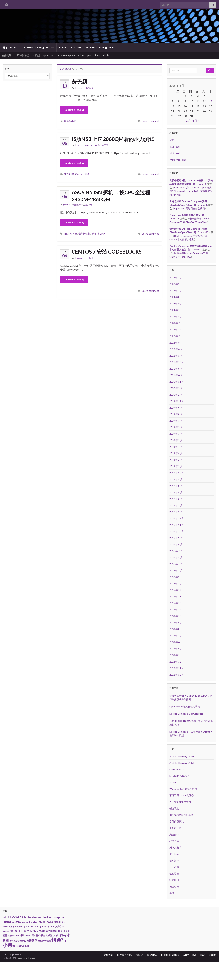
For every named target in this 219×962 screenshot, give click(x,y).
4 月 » (195, 120)
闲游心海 (89, 88)
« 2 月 (187, 120)
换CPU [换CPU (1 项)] (17, 941)
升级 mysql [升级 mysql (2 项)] (25, 935)
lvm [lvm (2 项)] (36, 922)
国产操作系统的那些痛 (181, 814)
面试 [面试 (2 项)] (27, 946)
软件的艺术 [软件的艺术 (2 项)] (18, 946)
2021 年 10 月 (176, 362)
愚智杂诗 (174, 834)
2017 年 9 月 (176, 479)
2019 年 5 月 (176, 427)
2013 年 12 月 (176, 609)
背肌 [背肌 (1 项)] (49, 941)
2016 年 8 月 (176, 544)
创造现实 (174, 808)
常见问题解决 (176, 821)
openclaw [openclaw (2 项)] (28, 926)
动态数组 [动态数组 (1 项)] (11, 935)
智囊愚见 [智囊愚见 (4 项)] (31, 940)
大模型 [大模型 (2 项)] (49, 935)
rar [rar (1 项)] (63, 926)
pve (89, 55)
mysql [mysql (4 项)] (42, 921)
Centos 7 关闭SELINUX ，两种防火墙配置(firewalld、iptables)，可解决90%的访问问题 (190, 191)
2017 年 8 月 (176, 485)
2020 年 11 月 (176, 381)
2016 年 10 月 (176, 531)
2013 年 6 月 (176, 642)
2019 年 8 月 (176, 414)
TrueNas (174, 782)
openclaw (48, 55)
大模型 (36, 55)
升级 (75, 233)
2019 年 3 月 (176, 433)
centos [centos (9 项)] (17, 917)
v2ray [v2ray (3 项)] (33, 930)
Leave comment (150, 121)
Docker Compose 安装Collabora (186, 713)
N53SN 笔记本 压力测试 (76, 174)
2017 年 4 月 (176, 492)
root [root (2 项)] (12, 930)
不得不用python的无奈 (181, 795)
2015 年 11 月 (176, 596)
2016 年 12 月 (176, 518)
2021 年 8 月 (176, 368)
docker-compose (66, 55)
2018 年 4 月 (176, 453)
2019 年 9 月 (176, 407)
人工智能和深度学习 (180, 801)
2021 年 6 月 (176, 375)
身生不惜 (88, 204)
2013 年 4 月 (176, 648)
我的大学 (174, 841)
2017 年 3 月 (176, 498)
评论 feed (174, 153)
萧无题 (79, 82)
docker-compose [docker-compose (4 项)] (53, 917)
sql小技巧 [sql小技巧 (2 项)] (20, 930)
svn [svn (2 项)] (27, 930)
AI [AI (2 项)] (4, 917)
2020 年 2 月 (176, 394)
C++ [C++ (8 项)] (8, 917)
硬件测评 (6, 55)
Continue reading (74, 109)
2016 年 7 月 (176, 550)
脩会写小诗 (70, 121)
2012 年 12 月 (176, 661)
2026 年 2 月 (176, 284)
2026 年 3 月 (176, 277)
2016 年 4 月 (176, 563)
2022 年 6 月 (176, 342)
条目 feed (174, 146)
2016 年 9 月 (176, 537)
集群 (171, 893)
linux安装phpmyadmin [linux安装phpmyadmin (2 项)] (22, 922)
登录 (171, 140)
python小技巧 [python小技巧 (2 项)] (54, 926)
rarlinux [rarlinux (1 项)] (6, 931)
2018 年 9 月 (176, 440)
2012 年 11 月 (176, 668)
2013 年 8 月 (176, 629)
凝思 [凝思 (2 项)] (5, 935)
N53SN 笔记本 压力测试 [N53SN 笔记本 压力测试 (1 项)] (12, 926)
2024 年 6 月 (176, 303)
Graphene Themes (26, 958)
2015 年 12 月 (176, 590)
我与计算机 (84, 233)
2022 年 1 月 (176, 355)
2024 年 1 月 (176, 310)
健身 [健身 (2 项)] (60, 930)
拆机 (93, 233)
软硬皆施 (174, 873)
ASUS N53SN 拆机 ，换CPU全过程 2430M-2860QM (111, 195)
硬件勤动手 (78, 204)
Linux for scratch (70, 47)
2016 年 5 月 (176, 557)
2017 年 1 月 (176, 511)
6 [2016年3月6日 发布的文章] (210, 96)
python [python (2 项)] (42, 926)
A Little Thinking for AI (100, 47)
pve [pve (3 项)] (36, 926)
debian (106, 55)
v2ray (81, 55)
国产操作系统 (22, 55)
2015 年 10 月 (176, 603)
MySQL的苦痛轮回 (179, 775)
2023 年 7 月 (176, 323)
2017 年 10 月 (176, 472)
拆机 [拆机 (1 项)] (11, 941)
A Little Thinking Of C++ (38, 47)
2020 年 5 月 (176, 388)
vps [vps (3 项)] (50, 930)
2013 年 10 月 (176, 616)
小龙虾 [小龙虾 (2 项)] (56, 935)
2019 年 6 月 (176, 420)
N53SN (68, 233)
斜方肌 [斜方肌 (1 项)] (23, 941)
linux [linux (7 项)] (6, 921)
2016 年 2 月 (176, 576)
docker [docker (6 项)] (37, 917)
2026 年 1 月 (176, 290)
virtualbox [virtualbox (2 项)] (42, 930)
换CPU (101, 233)
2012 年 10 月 (176, 674)
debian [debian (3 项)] (27, 917)
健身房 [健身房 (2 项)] (66, 930)
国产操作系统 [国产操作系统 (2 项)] (38, 935)
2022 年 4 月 (176, 349)
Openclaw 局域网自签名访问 (189, 208)
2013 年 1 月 (176, 655)
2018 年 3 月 (176, 459)
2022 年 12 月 (176, 329)
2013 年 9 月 (176, 622)
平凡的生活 (175, 827)
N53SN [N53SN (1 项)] (62, 922)
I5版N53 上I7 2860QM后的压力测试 (113, 139)
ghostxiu (78, 88)
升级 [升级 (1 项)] (17, 935)
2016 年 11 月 (176, 524)
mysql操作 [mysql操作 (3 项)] (53, 921)
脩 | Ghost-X (10, 47)
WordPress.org (177, 159)
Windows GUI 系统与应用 (96, 145)
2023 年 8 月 (176, 316)
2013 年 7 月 (176, 635)
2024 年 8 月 (176, 297)
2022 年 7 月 (176, 336)
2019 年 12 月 (176, 401)
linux (97, 55)
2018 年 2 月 (176, 466)
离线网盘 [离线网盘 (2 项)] (42, 940)
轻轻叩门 (89, 257)
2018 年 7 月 (176, 446)
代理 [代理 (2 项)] (55, 930)
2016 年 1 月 (176, 583)
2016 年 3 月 (176, 570)
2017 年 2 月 (176, 505)
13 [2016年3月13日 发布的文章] (210, 101)
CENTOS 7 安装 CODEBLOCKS (107, 251)
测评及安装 (175, 847)
